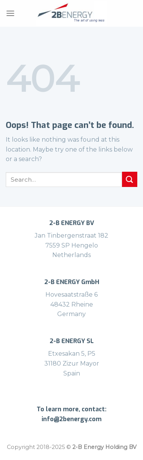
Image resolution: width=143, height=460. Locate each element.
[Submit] (129, 179)
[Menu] (10, 13)
